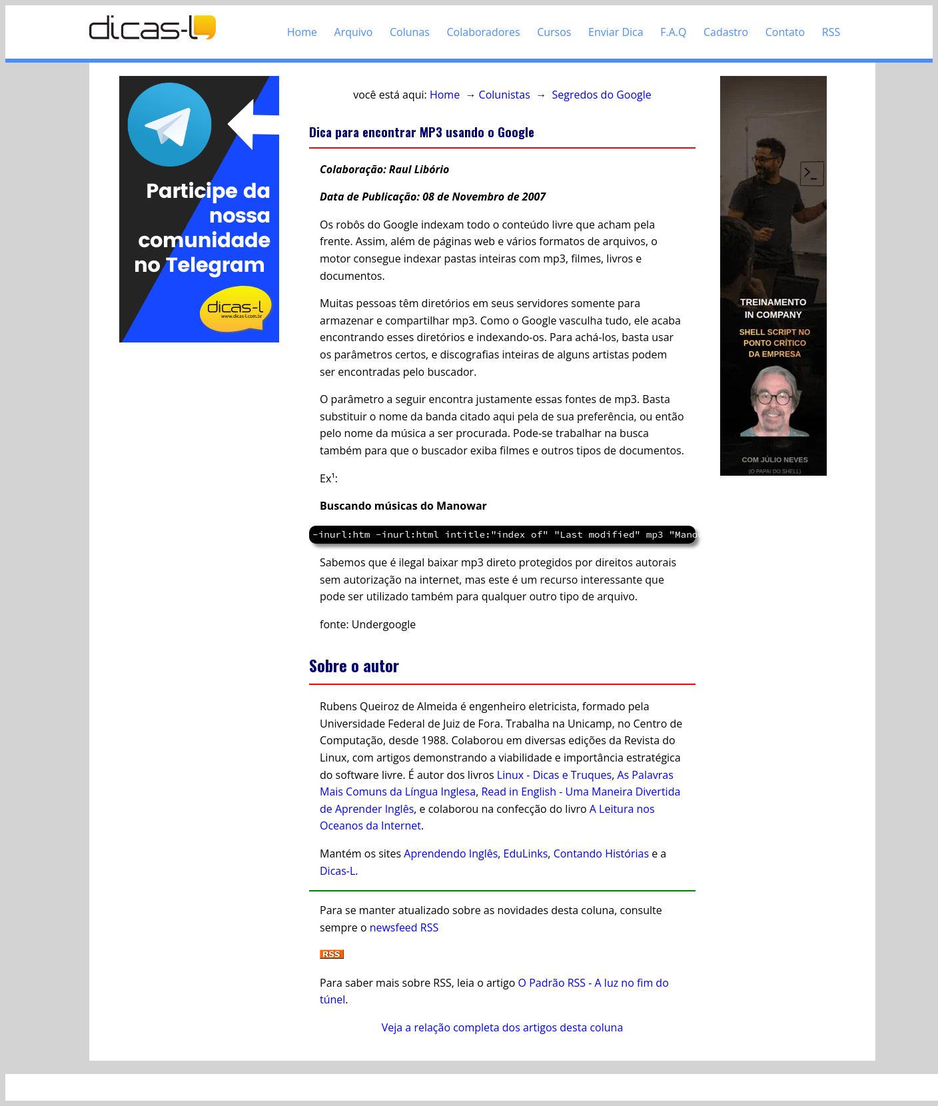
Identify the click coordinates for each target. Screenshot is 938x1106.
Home (302, 32)
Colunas (410, 32)
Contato (785, 32)
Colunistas (504, 94)
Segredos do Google (601, 94)
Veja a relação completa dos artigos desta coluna (503, 1027)
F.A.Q (673, 32)
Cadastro (726, 32)
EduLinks (526, 853)
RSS (831, 32)
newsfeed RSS (404, 927)
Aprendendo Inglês (451, 853)
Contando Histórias (601, 853)
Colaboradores (483, 32)
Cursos (554, 32)
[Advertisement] (199, 545)
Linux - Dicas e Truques (554, 775)
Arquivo (353, 32)
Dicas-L (337, 870)
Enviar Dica (616, 32)
